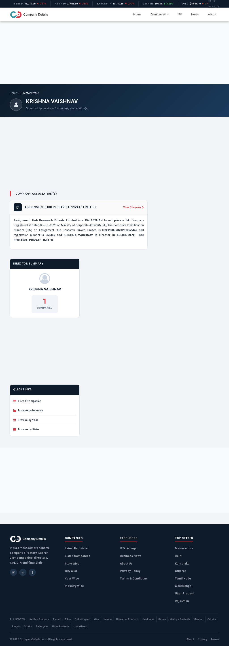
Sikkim (28, 626)
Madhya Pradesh (180, 619)
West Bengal (183, 586)
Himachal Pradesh (127, 619)
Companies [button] (158, 14)
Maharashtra (184, 548)
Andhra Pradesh (39, 619)
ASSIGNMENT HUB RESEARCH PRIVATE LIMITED (60, 207)
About (212, 14)
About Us (126, 563)
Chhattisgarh (82, 619)
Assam (57, 619)
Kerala (162, 619)
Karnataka (182, 563)
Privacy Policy (130, 571)
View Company (133, 207)
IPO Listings (128, 548)
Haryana (107, 619)
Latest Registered (77, 548)
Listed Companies (27, 401)
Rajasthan (182, 601)
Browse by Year (25, 420)
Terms (215, 639)
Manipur (199, 619)
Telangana (42, 626)
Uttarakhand (80, 626)
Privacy (202, 639)
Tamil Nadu (183, 578)
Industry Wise (74, 586)
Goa (96, 619)
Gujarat (180, 571)
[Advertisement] (114, 52)
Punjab (16, 626)
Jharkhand (148, 619)
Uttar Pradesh (185, 593)
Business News (130, 556)
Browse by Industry (28, 410)
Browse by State (26, 429)
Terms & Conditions (134, 578)
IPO (180, 14)
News (195, 14)
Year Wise (72, 578)
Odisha (211, 619)
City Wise (71, 571)
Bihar (68, 619)
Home (137, 14)
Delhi (178, 556)
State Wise (72, 563)
